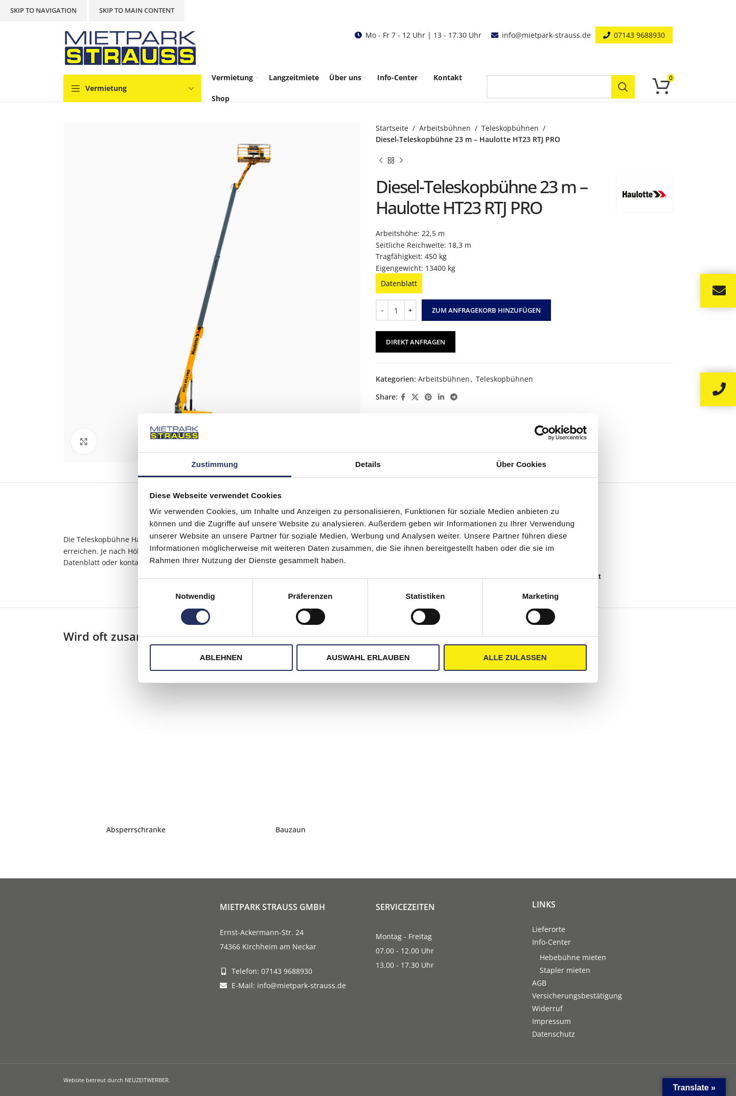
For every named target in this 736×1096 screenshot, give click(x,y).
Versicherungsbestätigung (577, 995)
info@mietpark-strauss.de (546, 35)
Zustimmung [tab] (215, 464)
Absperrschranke (136, 829)
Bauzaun (290, 829)
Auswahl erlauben (367, 657)
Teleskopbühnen (510, 128)
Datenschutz (553, 1034)
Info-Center (551, 942)
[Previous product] (381, 161)
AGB (539, 983)
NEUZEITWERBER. (147, 1080)
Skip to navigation (43, 10)
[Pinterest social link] (428, 397)
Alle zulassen (514, 657)
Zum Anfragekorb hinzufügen (486, 310)
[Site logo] (132, 47)
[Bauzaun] (290, 737)
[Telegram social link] (454, 397)
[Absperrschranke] (135, 737)
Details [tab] (368, 464)
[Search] (561, 87)
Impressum (551, 1021)
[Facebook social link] (403, 397)
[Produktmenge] (396, 310)
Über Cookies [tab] (521, 464)
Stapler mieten (565, 970)
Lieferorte (548, 929)
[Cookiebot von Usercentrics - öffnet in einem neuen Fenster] (542, 432)
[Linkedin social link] (441, 397)
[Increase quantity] (410, 310)
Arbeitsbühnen (445, 128)
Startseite (392, 128)
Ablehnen (221, 657)
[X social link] (415, 397)
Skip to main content (136, 10)
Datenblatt (399, 283)
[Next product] (401, 161)
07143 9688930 (639, 35)
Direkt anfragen (415, 341)
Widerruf (547, 1008)
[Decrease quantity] (382, 310)
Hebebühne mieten (573, 957)
